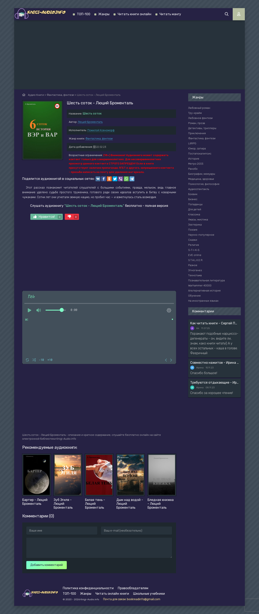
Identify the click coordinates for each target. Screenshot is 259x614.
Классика (194, 214)
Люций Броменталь (90, 121)
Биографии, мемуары (201, 173)
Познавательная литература (206, 280)
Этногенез (195, 270)
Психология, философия (203, 184)
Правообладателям (133, 588)
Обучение (194, 295)
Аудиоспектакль (198, 189)
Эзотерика (195, 224)
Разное (192, 265)
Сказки (192, 239)
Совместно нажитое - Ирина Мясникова (214, 363)
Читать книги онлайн (134, 14)
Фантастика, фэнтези (99, 138)
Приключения (197, 133)
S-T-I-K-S (194, 249)
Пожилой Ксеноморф (101, 130)
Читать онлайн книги (112, 594)
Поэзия (192, 229)
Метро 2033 (195, 163)
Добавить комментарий (46, 565)
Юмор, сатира (197, 148)
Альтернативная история (204, 290)
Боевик (192, 194)
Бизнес (192, 199)
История (193, 158)
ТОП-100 (83, 14)
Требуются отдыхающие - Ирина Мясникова (214, 382)
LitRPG (192, 143)
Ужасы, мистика (198, 219)
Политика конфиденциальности (88, 588)
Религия (193, 244)
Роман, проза (196, 123)
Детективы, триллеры (202, 128)
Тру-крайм (195, 112)
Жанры (103, 14)
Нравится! (47, 217)
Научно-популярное (201, 234)
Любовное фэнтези (200, 118)
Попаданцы (195, 204)
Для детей (194, 209)
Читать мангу (170, 14)
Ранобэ (192, 168)
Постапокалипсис (199, 153)
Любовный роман (199, 107)
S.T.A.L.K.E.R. (195, 260)
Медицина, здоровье (201, 178)
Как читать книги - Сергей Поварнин (214, 323)
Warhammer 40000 (199, 285)
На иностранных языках (203, 300)
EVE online (194, 255)
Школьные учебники (149, 594)
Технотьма (195, 275)
